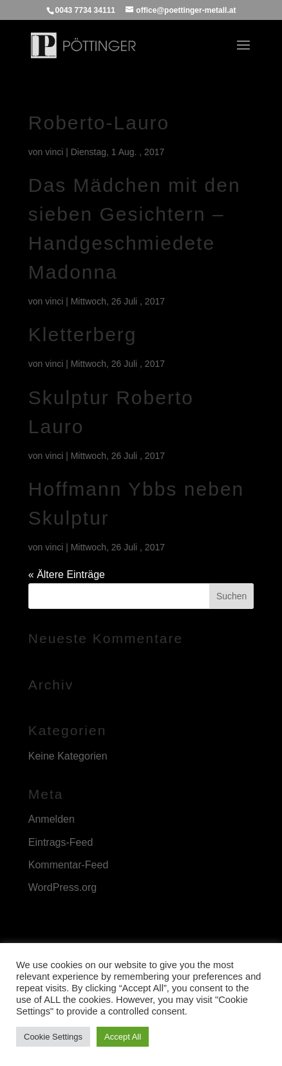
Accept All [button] (122, 1037)
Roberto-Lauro (98, 122)
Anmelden (51, 819)
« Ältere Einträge (66, 574)
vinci (54, 152)
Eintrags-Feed (60, 842)
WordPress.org (62, 887)
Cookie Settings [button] (53, 1037)
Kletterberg (82, 334)
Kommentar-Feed (68, 864)
